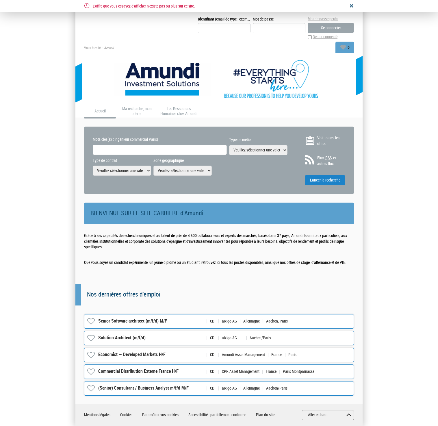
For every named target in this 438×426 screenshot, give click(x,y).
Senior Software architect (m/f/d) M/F (132, 321)
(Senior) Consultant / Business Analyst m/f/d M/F (143, 388)
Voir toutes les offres (328, 141)
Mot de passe (263, 19)
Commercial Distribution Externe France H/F (138, 371)
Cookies (126, 415)
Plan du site (265, 415)
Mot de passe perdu (323, 18)
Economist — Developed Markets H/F (132, 355)
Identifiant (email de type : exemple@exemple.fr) (224, 19)
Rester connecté (325, 37)
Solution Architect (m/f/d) (122, 338)
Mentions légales (97, 415)
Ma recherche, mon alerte (137, 111)
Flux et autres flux (326, 160)
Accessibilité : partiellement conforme (217, 415)
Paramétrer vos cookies (160, 415)
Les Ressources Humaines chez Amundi (178, 111)
